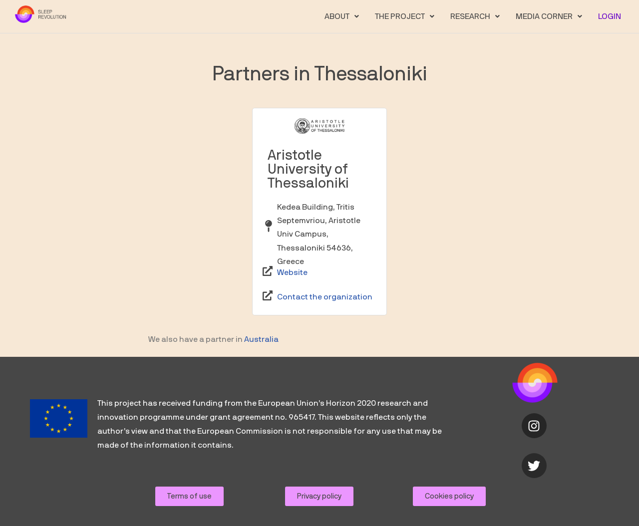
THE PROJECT (404, 16)
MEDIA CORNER (549, 16)
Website (292, 272)
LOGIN (609, 16)
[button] (342, 16)
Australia (261, 339)
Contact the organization (324, 297)
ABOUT (341, 16)
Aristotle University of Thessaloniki (308, 170)
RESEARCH (475, 16)
